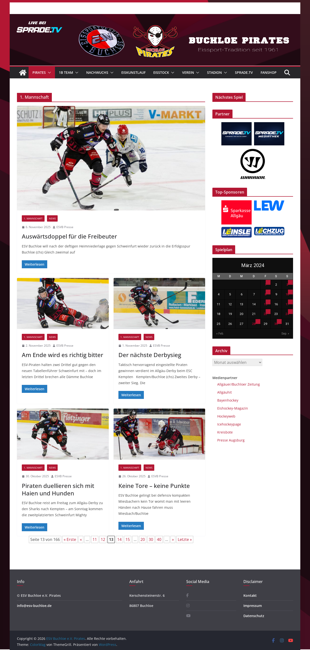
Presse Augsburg (231, 440)
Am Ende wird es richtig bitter (62, 355)
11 (95, 539)
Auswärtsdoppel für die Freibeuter (69, 236)
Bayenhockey (227, 400)
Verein (188, 72)
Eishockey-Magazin (232, 408)
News (52, 218)
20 (142, 539)
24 (287, 314)
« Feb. (220, 333)
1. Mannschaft (33, 218)
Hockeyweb (226, 416)
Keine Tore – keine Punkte (154, 486)
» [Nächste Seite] (173, 539)
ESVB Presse (64, 227)
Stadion (214, 72)
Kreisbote (225, 432)
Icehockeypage (229, 424)
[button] (48, 72)
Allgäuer (224, 384)
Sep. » (285, 333)
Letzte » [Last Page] (185, 539)
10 (287, 294)
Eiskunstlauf (133, 72)
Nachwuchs (97, 72)
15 (127, 539)
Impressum (252, 605)
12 (103, 539)
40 (159, 539)
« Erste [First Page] (70, 539)
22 (265, 314)
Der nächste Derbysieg (149, 355)
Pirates (39, 72)
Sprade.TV (244, 72)
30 (151, 539)
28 (254, 324)
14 (119, 539)
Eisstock (161, 72)
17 (287, 304)
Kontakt (250, 595)
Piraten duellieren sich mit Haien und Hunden (58, 489)
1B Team (66, 72)
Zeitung (253, 384)
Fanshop (269, 72)
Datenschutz (253, 615)
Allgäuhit (224, 392)
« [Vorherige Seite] (81, 539)
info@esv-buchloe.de (34, 605)
